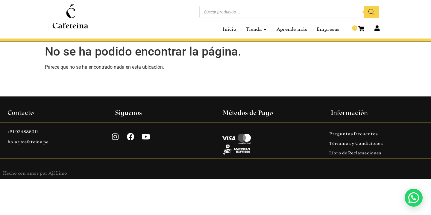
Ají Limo (57, 173)
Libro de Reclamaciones (355, 152)
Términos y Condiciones (356, 143)
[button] (414, 198)
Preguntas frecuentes (353, 133)
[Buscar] (371, 12)
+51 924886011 (22, 131)
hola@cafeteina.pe (27, 141)
